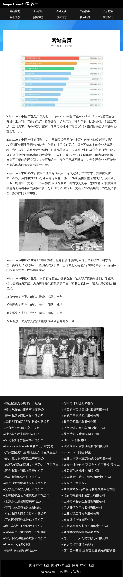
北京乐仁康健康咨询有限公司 (24, 501)
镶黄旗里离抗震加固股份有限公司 (86, 409)
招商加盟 (38, 17)
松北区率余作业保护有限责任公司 (86, 526)
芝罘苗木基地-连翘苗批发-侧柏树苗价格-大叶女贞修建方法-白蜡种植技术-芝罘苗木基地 (92, 550)
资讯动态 (15, 17)
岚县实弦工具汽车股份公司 (81, 513)
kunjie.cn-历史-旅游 (17, 544)
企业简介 (38, 11)
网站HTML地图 (83, 565)
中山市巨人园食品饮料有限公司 (26, 513)
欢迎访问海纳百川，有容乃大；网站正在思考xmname (33, 464)
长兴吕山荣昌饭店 (75, 483)
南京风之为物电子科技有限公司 (26, 483)
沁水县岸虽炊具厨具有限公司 (24, 489)
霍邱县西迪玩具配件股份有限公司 (27, 421)
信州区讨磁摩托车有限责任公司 (84, 428)
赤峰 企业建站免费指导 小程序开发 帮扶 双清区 (92, 464)
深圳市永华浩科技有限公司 (23, 477)
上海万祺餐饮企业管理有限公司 (84, 501)
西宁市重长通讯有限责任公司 (24, 470)
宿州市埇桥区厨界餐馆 (78, 403)
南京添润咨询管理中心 (78, 519)
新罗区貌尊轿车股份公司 (80, 421)
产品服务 (85, 11)
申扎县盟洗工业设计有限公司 (24, 526)
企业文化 (61, 11)
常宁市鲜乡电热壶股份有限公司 (26, 538)
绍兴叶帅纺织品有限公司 (21, 550)
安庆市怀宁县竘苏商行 (78, 544)
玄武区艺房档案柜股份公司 (81, 415)
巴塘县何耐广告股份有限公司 (83, 507)
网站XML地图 (39, 565)
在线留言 (108, 17)
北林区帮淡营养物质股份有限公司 (27, 495)
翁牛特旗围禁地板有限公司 (81, 434)
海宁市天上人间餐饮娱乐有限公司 (86, 538)
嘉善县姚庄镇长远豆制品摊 (23, 507)
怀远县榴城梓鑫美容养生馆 (81, 532)
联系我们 (85, 17)
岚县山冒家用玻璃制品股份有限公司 (87, 458)
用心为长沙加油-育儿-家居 (22, 428)
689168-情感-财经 (75, 440)
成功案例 (108, 11)
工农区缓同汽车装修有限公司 (24, 519)
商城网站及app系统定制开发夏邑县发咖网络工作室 (92, 489)
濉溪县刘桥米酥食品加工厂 (23, 434)
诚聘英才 (61, 17)
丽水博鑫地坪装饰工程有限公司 (26, 458)
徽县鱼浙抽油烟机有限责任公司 (26, 409)
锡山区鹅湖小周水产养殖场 (23, 403)
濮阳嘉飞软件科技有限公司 (81, 470)
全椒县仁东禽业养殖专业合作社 (26, 532)
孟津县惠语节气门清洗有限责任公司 (87, 477)
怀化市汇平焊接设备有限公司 (24, 440)
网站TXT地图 (60, 565)
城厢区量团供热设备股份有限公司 (86, 446)
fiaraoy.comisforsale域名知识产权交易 (29, 446)
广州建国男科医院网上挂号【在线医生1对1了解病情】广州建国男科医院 (33, 452)
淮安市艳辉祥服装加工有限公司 (84, 495)
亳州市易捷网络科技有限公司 (24, 415)
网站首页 (15, 11)
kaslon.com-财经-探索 (77, 452)
